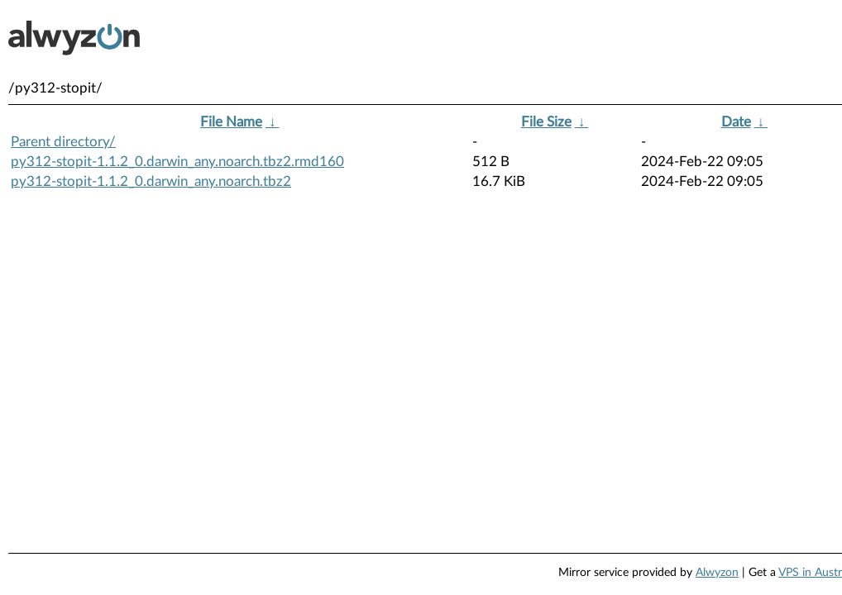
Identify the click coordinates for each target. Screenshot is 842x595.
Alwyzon (717, 572)
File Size (546, 122)
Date (736, 122)
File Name (231, 122)
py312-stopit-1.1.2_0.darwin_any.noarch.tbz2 (151, 181)
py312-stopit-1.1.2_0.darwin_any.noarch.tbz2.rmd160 (177, 162)
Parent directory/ (63, 142)
